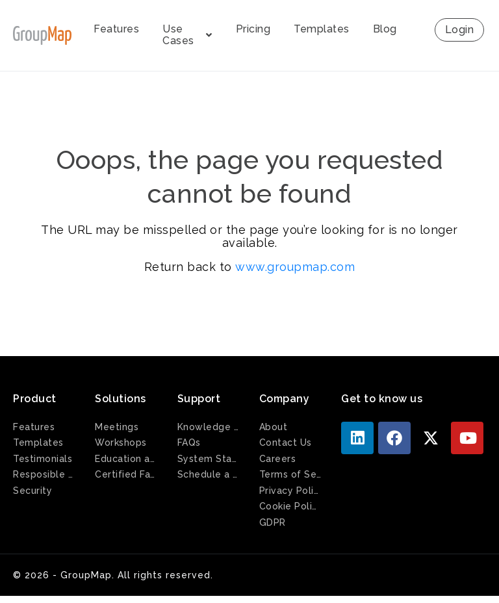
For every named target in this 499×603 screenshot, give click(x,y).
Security (32, 490)
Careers (277, 459)
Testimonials (42, 459)
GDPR (272, 522)
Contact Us (285, 442)
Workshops (121, 442)
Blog (385, 29)
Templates (322, 29)
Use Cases (187, 35)
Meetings (116, 427)
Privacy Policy (290, 490)
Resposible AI (44, 474)
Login (459, 29)
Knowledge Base (208, 427)
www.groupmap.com (295, 267)
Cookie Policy (290, 506)
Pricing (253, 29)
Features (116, 29)
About (273, 427)
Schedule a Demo (208, 474)
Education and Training (126, 459)
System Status (208, 459)
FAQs (189, 442)
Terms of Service (290, 474)
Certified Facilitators (126, 474)
